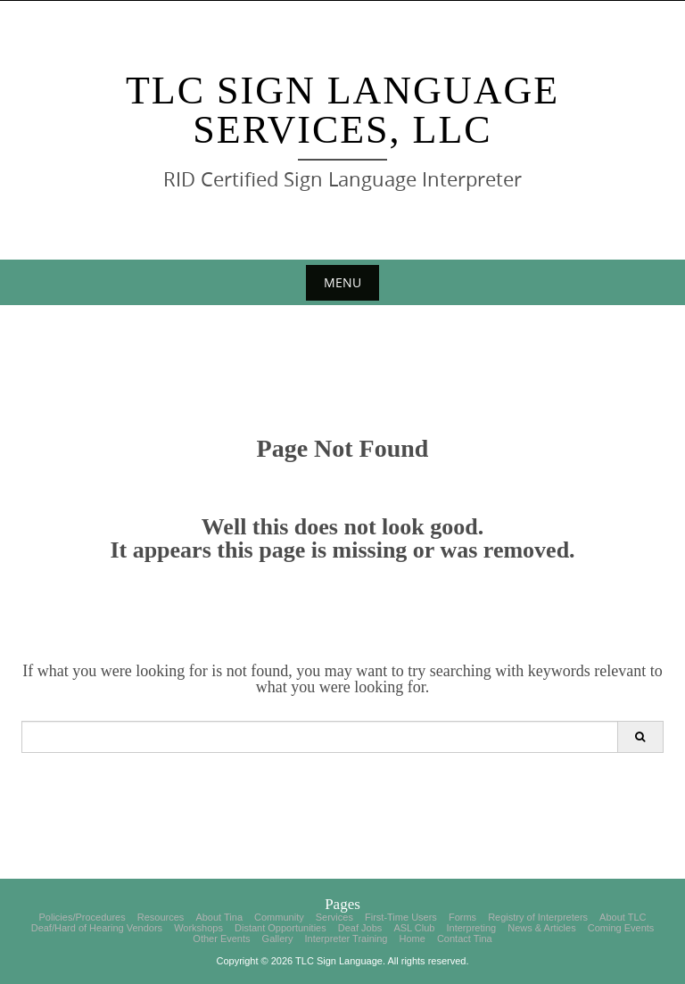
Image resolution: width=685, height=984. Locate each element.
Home (412, 938)
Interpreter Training (346, 938)
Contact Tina (464, 938)
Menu (342, 282)
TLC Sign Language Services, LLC (342, 110)
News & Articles (541, 927)
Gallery (277, 938)
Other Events (221, 938)
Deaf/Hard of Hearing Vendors (96, 927)
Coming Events (621, 927)
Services (334, 917)
